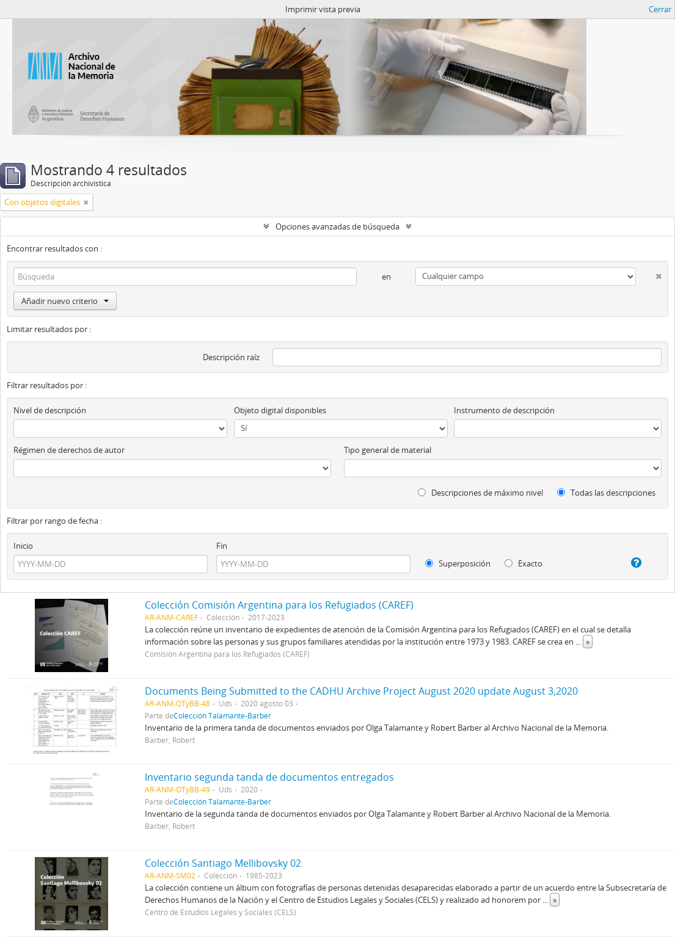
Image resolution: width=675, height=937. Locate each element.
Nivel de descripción (49, 410)
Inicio (23, 545)
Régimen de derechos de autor (69, 449)
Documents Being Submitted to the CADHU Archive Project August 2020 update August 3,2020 (361, 691)
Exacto (523, 563)
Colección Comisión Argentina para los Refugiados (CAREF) (279, 605)
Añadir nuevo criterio (65, 300)
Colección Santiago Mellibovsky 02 (223, 863)
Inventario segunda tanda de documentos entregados (269, 777)
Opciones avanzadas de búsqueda (337, 226)
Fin (221, 545)
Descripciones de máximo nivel (480, 492)
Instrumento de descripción (504, 410)
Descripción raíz (231, 357)
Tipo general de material (387, 449)
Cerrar (660, 9)
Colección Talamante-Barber (222, 715)
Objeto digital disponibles (280, 410)
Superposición (458, 563)
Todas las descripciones (606, 492)
